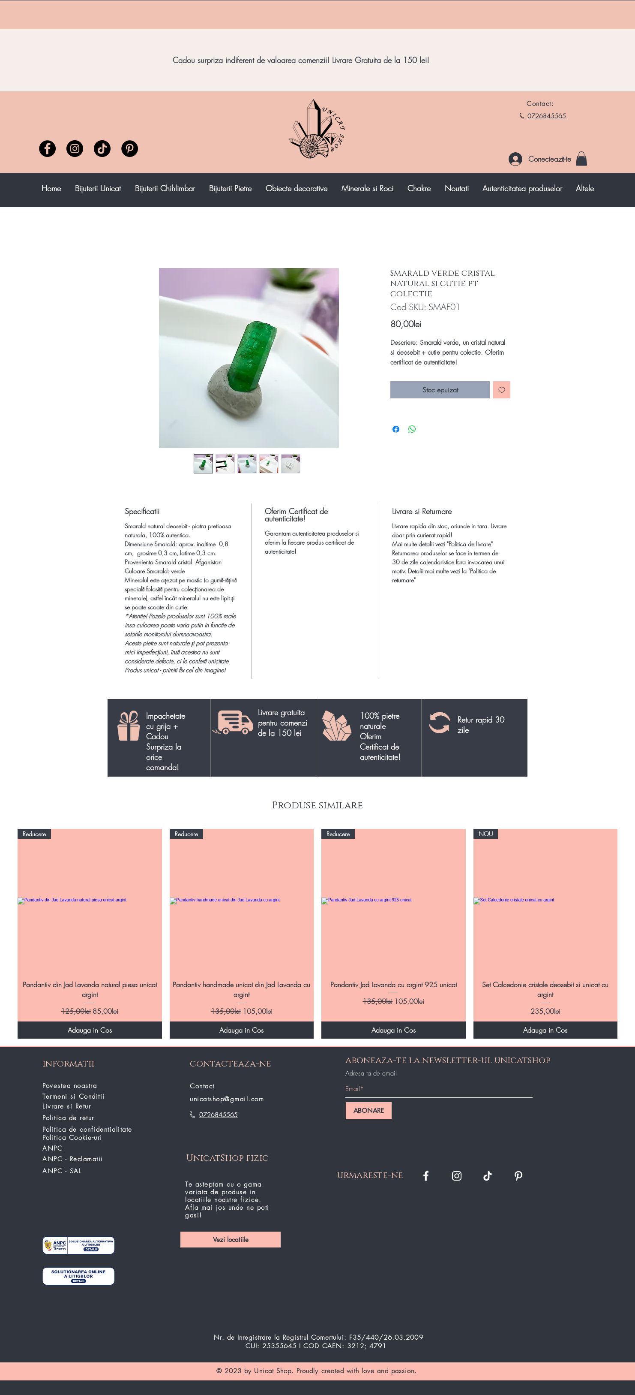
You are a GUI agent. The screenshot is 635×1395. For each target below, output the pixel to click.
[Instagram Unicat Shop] (456, 1175)
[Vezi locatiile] (230, 1239)
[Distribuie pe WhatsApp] (412, 429)
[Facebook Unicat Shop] (425, 1175)
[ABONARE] (369, 1110)
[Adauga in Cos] (90, 1030)
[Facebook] (47, 148)
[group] (317, 934)
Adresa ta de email (371, 1073)
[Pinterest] (129, 148)
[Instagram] (74, 148)
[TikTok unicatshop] (102, 148)
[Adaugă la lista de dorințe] (501, 389)
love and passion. (389, 1371)
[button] (581, 158)
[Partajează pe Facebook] (396, 429)
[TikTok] (487, 1175)
